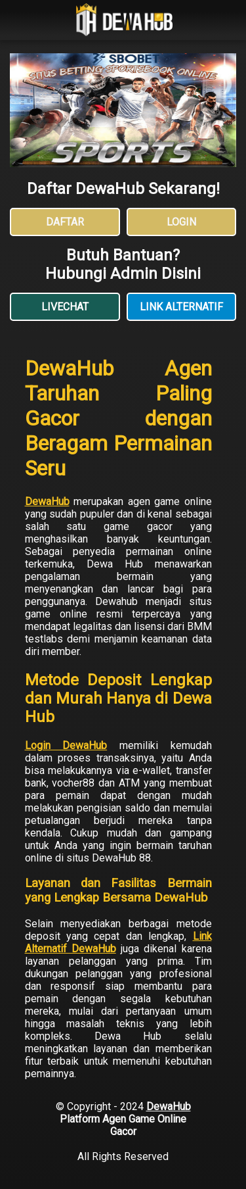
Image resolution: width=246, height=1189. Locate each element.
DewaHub (47, 501)
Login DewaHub (66, 745)
